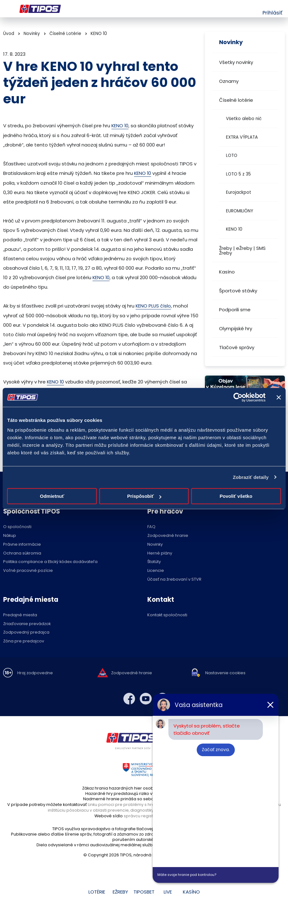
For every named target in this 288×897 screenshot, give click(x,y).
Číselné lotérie (236, 100)
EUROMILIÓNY (239, 211)
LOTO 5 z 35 (238, 174)
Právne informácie (22, 544)
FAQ (151, 526)
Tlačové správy (236, 347)
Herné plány (159, 552)
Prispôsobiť (144, 496)
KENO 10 (234, 229)
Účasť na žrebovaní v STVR (174, 579)
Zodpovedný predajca (26, 632)
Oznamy (229, 81)
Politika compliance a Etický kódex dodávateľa (50, 561)
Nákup (9, 535)
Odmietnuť (52, 496)
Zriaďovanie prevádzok (27, 623)
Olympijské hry (235, 328)
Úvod (8, 34)
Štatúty (154, 561)
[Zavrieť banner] (278, 397)
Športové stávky (238, 290)
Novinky (32, 34)
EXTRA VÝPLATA (242, 137)
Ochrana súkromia (22, 552)
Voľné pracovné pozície (28, 570)
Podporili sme (235, 309)
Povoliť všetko (236, 496)
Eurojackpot (238, 192)
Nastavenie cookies (225, 672)
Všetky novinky (236, 62)
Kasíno (227, 271)
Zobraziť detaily (251, 477)
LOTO (231, 155)
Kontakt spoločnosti (167, 614)
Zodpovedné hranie (167, 535)
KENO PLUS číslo (154, 305)
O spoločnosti (17, 526)
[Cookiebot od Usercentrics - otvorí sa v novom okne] (237, 397)
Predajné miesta (20, 614)
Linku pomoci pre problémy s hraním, (125, 803)
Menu (7, 9)
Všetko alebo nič (244, 119)
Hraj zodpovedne (35, 672)
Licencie (155, 570)
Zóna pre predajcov (23, 641)
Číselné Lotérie (65, 34)
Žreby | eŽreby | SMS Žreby (242, 250)
